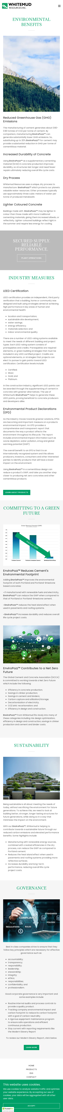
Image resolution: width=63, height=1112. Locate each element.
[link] (16, 6)
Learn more (31, 1047)
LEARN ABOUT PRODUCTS (16, 492)
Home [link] (31, 1065)
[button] (59, 6)
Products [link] (31, 1069)
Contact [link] (32, 1077)
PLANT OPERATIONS (31, 258)
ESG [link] (31, 1073)
